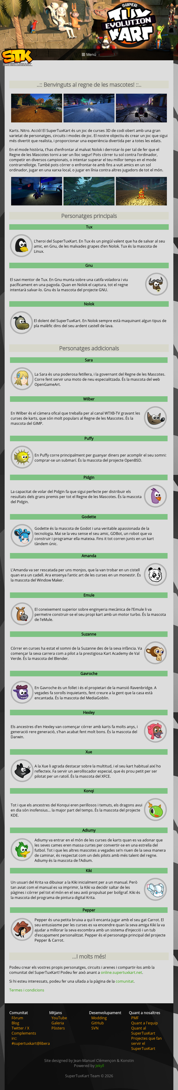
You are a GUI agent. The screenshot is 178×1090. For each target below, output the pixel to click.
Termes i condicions (26, 990)
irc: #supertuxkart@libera (31, 1041)
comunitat (125, 981)
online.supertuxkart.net (121, 972)
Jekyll (99, 1065)
